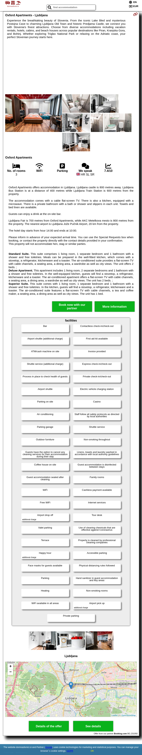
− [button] (10, 672)
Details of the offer (49, 726)
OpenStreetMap (128, 715)
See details (93, 726)
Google (48, 747)
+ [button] (10, 666)
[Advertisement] (71, 66)
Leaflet (114, 715)
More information (114, 306)
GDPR (70, 751)
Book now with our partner (72, 306)
